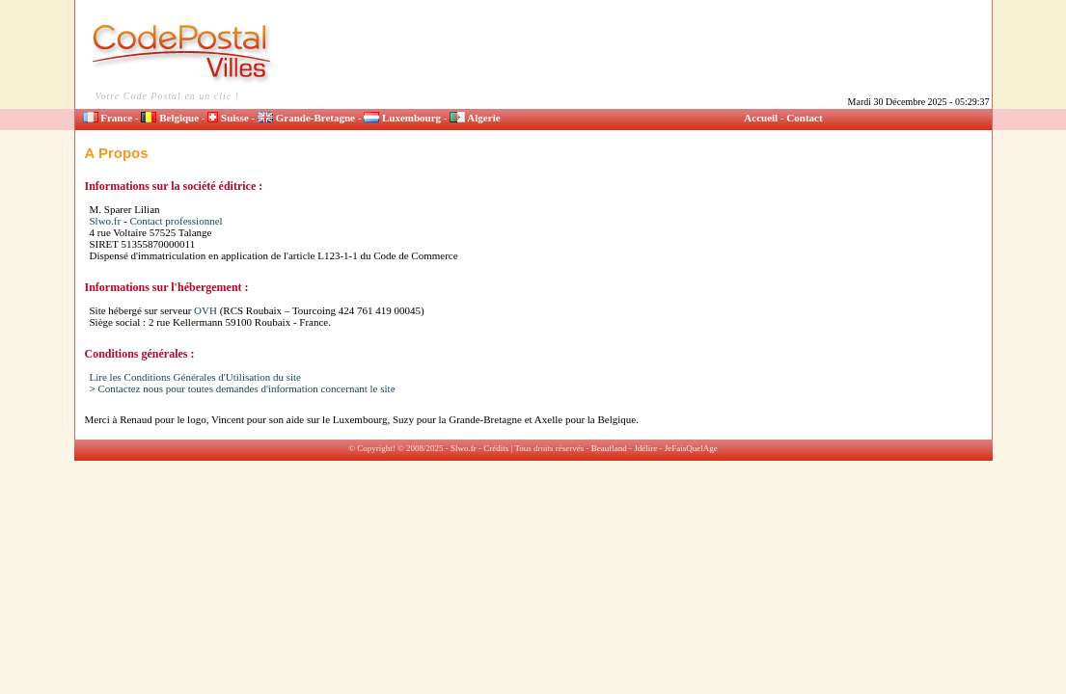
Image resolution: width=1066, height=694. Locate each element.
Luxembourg (402, 117)
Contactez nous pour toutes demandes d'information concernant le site (246, 388)
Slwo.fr (106, 221)
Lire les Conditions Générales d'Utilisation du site (196, 377)
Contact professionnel (175, 221)
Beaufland (609, 448)
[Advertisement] (640, 50)
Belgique (170, 117)
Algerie (475, 117)
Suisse (228, 117)
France (108, 117)
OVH (205, 310)
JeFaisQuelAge (691, 448)
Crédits (495, 448)
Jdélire (645, 448)
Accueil (761, 117)
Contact (804, 117)
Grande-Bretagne (306, 117)
